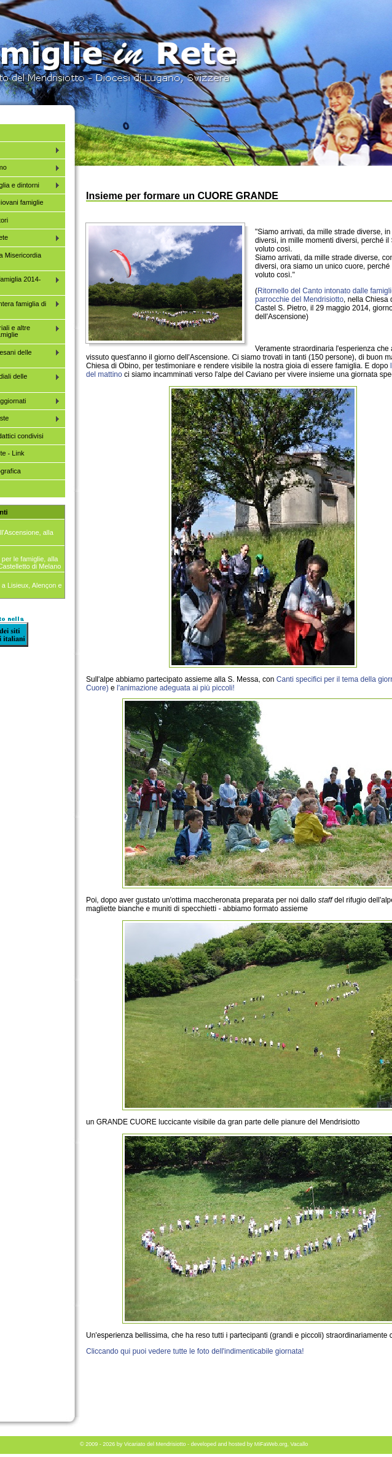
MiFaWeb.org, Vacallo (281, 1444)
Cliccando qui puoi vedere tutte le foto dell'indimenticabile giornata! (195, 1351)
